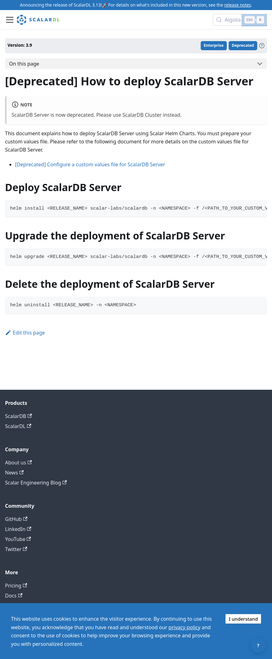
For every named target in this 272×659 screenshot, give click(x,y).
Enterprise (214, 45)
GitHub (16, 519)
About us (18, 462)
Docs (13, 595)
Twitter (16, 549)
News (14, 472)
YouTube (18, 539)
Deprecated (243, 45)
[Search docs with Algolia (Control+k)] (240, 20)
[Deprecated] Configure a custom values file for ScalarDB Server (90, 164)
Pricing (16, 585)
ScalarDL (18, 426)
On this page (24, 63)
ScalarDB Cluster (142, 114)
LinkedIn (18, 529)
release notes (237, 5)
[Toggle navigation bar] (9, 19)
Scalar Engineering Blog (36, 482)
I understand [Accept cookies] (243, 619)
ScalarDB (18, 416)
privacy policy (184, 627)
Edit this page (25, 332)
